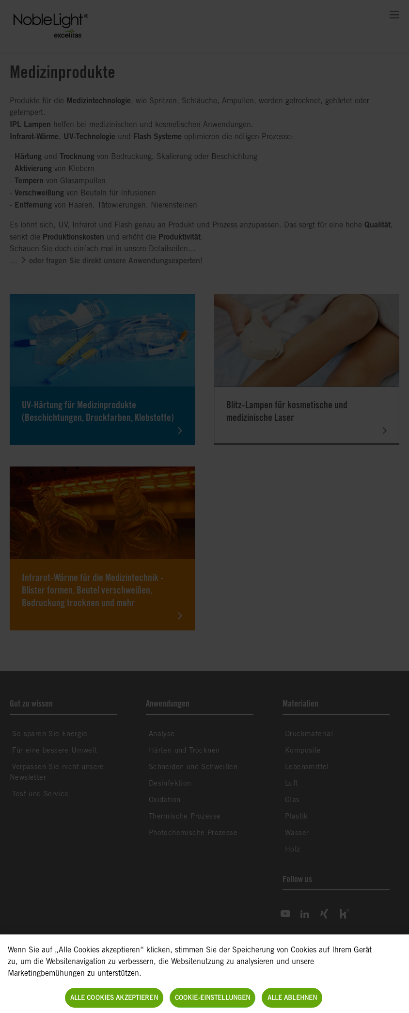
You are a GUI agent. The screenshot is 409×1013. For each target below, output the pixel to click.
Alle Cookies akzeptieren (114, 1002)
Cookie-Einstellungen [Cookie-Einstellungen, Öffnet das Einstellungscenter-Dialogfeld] (213, 1002)
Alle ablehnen (292, 1002)
